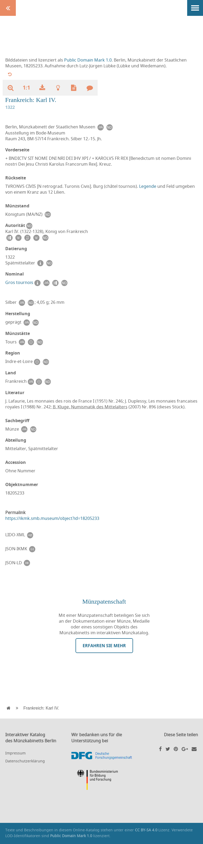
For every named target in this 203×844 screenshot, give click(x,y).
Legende (147, 186)
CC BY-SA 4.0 (146, 829)
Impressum (15, 753)
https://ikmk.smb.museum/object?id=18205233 (52, 518)
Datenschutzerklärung (25, 760)
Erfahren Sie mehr (104, 646)
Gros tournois (19, 282)
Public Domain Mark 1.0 (88, 60)
